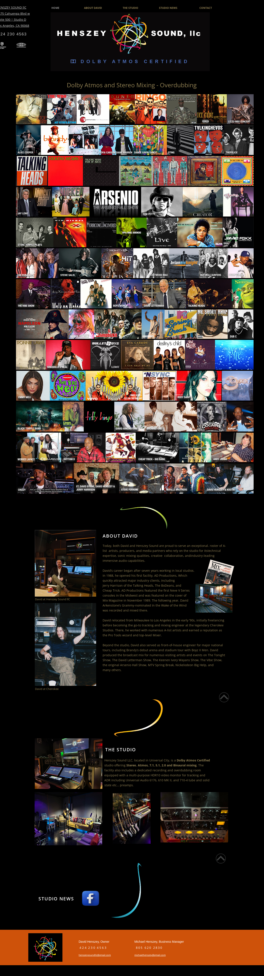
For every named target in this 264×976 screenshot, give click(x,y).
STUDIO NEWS (168, 8)
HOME (55, 8)
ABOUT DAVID (93, 8)
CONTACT (205, 8)
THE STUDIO (130, 8)
